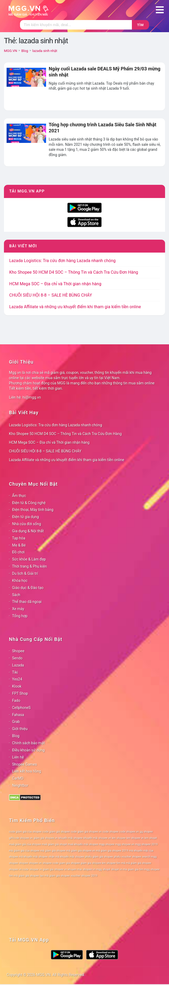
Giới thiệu (20, 729)
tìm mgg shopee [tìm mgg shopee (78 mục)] (149, 869)
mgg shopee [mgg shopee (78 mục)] (107, 844)
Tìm (140, 25)
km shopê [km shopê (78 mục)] (151, 838)
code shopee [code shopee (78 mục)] (110, 831)
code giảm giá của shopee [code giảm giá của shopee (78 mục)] (25, 831)
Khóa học (20, 580)
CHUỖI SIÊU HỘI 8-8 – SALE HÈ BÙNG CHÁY (50, 295)
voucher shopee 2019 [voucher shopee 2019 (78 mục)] (84, 875)
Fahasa (18, 715)
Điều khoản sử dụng (28, 750)
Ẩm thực (19, 496)
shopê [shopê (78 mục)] (106, 869)
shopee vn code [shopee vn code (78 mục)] (18, 869)
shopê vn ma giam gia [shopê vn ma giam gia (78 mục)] (124, 869)
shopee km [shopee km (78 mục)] (99, 863)
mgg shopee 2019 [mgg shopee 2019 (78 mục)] (146, 844)
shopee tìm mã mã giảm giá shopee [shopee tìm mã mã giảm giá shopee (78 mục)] (129, 863)
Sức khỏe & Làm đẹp (29, 559)
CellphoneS (21, 708)
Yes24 (17, 679)
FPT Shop (20, 693)
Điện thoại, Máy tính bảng (32, 510)
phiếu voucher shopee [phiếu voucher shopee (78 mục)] (127, 856)
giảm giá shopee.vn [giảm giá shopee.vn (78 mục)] (45, 838)
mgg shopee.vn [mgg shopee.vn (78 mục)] (125, 844)
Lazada (18, 665)
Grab (16, 722)
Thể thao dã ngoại (27, 602)
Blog (15, 736)
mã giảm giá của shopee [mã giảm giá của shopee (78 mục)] (24, 850)
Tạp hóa (18, 538)
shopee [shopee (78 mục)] (23, 863)
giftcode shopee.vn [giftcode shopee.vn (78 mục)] (21, 838)
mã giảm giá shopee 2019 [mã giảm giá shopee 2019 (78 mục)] (112, 850)
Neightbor (20, 785)
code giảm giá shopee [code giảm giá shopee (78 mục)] (56, 831)
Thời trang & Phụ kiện (29, 566)
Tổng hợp (19, 616)
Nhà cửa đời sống (26, 524)
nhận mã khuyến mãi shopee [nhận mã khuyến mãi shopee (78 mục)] (66, 856)
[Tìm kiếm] (76, 25)
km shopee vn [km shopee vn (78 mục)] (135, 838)
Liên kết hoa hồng (26, 771)
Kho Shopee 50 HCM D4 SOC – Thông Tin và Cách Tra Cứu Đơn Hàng (73, 272)
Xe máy (18, 609)
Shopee (18, 651)
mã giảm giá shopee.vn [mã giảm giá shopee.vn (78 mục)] (80, 850)
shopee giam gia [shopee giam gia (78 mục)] (81, 863)
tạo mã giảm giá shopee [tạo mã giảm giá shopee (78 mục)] (55, 875)
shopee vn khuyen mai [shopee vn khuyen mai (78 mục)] (68, 869)
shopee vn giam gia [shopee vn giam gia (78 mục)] (41, 869)
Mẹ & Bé (19, 545)
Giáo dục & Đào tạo (27, 588)
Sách (16, 595)
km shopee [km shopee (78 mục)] (119, 838)
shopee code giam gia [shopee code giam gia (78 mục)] (56, 863)
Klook (16, 686)
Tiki (15, 672)
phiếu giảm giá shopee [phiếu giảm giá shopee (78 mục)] (99, 856)
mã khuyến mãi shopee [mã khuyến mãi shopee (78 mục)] (33, 856)
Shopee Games (24, 764)
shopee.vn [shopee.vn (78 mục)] (35, 863)
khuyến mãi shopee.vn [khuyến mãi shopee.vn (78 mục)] (97, 838)
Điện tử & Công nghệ (29, 503)
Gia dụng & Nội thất (28, 531)
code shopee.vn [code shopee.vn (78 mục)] (129, 831)
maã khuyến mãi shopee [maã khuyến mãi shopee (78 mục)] (83, 844)
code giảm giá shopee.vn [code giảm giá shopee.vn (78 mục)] (86, 831)
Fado (16, 700)
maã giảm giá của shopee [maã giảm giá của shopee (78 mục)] (25, 844)
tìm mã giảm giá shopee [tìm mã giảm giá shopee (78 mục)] (24, 875)
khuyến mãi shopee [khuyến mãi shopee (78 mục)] (71, 838)
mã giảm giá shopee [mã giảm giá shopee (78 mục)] (53, 850)
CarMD (17, 778)
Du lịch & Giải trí (25, 573)
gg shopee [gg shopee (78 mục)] (146, 831)
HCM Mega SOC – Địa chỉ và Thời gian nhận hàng (55, 283)
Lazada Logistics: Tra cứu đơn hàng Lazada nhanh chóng (62, 260)
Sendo (17, 658)
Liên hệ (18, 757)
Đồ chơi (18, 552)
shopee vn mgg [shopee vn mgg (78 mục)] (92, 869)
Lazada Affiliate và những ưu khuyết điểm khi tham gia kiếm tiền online (75, 306)
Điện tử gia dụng (25, 517)
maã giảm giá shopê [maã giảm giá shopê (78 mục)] (54, 844)
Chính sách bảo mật (28, 743)
